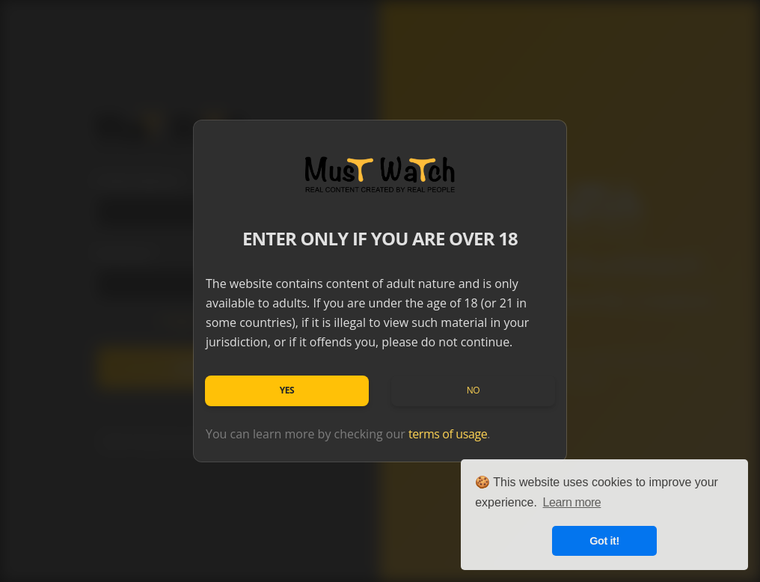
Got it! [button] (604, 541)
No (473, 390)
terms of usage (447, 434)
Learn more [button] (572, 502)
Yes (287, 390)
